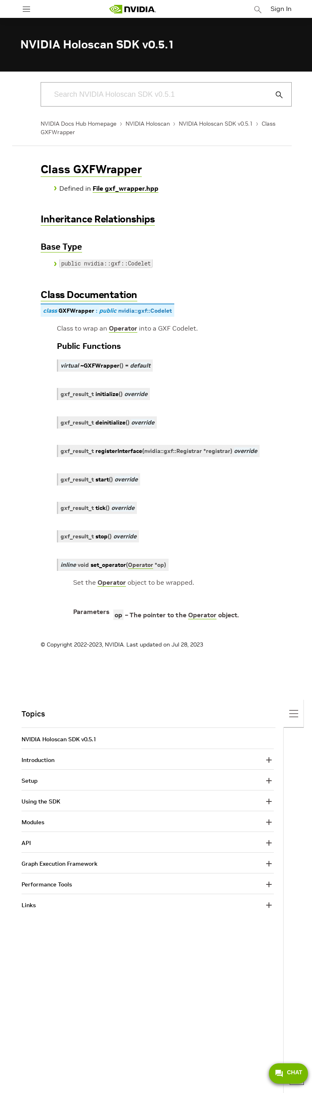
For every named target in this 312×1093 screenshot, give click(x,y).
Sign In (281, 8)
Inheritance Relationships (98, 219)
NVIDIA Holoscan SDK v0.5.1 (216, 123)
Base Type (61, 246)
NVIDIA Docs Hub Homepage (79, 123)
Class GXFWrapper (91, 169)
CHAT (288, 1073)
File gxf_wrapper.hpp (125, 188)
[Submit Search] (275, 94)
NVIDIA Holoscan (148, 123)
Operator (123, 328)
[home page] (132, 9)
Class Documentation (89, 294)
